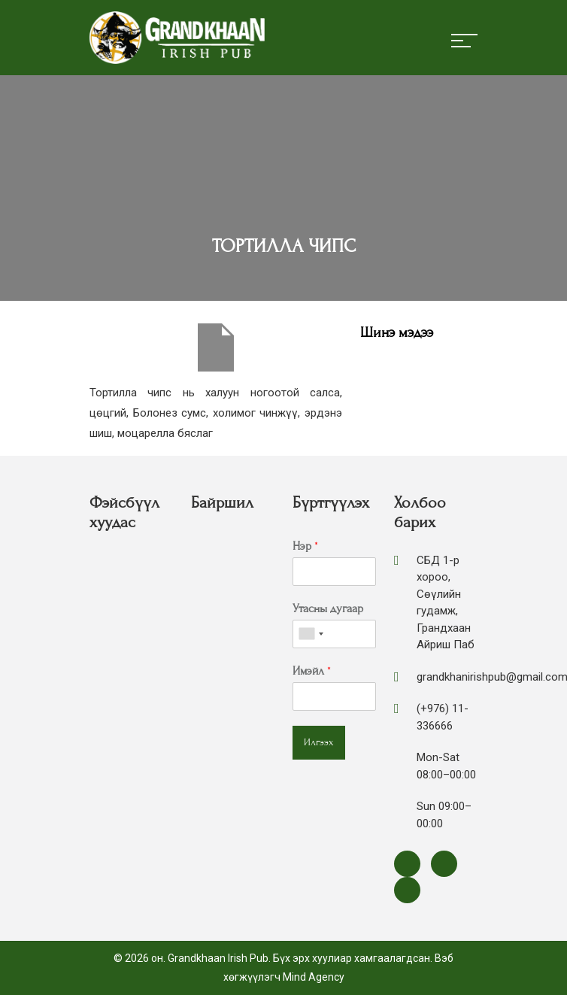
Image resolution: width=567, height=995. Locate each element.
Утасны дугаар (328, 608)
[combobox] (310, 634)
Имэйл (312, 671)
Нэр (305, 546)
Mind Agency (313, 977)
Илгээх (319, 742)
